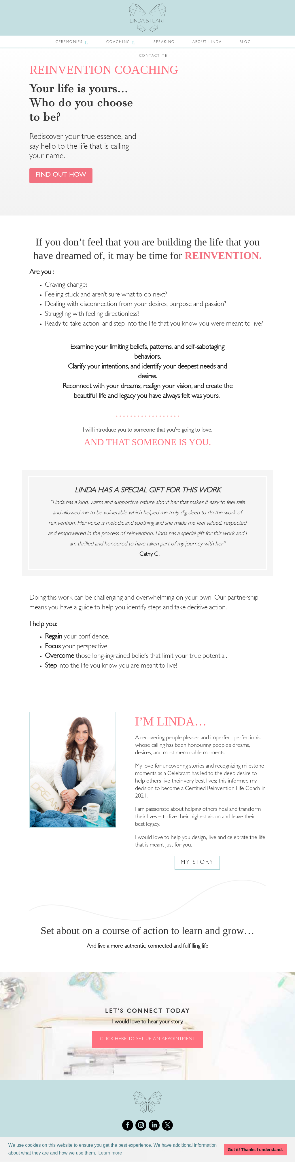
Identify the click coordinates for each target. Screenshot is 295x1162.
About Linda (207, 42)
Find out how (65, 176)
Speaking (164, 42)
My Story (197, 864)
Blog (245, 42)
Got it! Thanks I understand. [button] (255, 1149)
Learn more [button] (110, 1152)
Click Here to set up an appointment (147, 1040)
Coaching (118, 42)
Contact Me (153, 56)
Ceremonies (69, 42)
